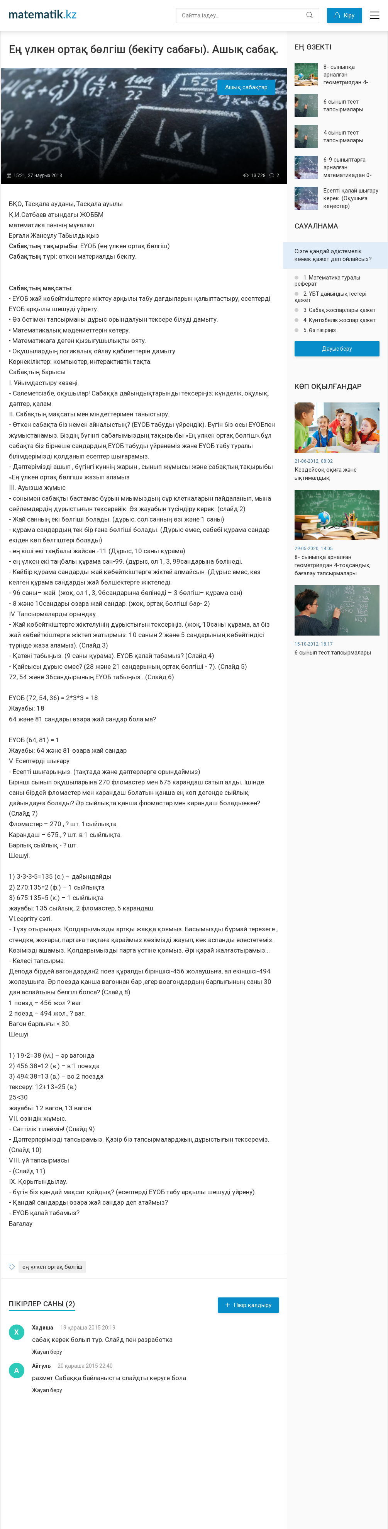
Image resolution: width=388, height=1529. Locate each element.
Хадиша (42, 1327)
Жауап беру (47, 1352)
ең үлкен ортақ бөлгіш (52, 1266)
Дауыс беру (337, 349)
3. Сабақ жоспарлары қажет (339, 310)
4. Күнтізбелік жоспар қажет (339, 320)
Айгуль (41, 1366)
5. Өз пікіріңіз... (320, 330)
